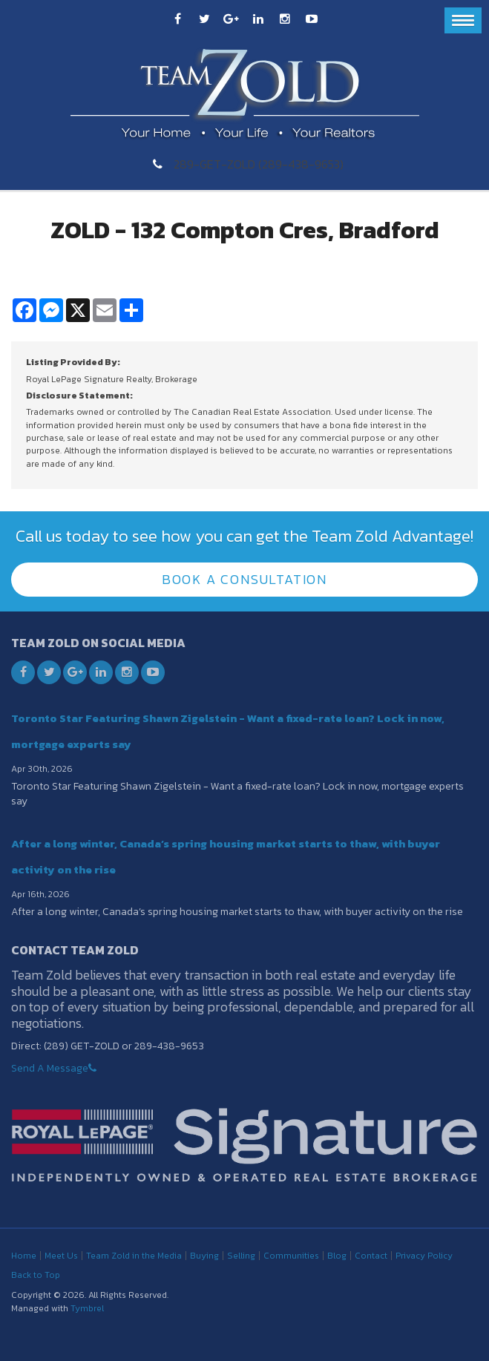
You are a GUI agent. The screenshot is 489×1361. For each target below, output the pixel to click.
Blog (337, 1255)
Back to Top (35, 1275)
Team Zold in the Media (134, 1255)
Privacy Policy (424, 1255)
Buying (204, 1255)
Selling (241, 1255)
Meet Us (61, 1255)
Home (23, 1255)
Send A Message (49, 1068)
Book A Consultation (244, 579)
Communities (291, 1255)
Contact (371, 1255)
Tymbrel (87, 1308)
